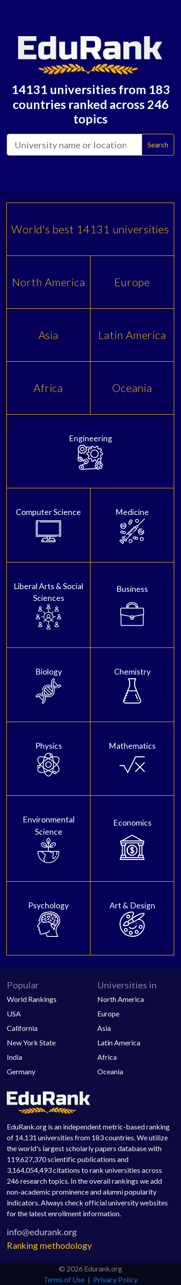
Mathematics (132, 759)
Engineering (90, 452)
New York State (31, 1042)
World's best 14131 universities (90, 229)
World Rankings (32, 999)
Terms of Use (64, 1279)
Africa (48, 387)
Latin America (132, 334)
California (22, 1028)
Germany (21, 1071)
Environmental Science (48, 839)
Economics (132, 839)
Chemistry (132, 685)
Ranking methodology (49, 1245)
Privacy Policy (115, 1279)
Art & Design (132, 919)
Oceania (132, 387)
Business (132, 605)
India (14, 1057)
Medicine (132, 525)
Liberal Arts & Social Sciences (48, 605)
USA (14, 1013)
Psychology (48, 919)
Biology (48, 685)
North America (49, 281)
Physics (48, 759)
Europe (132, 281)
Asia (48, 334)
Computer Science (48, 525)
